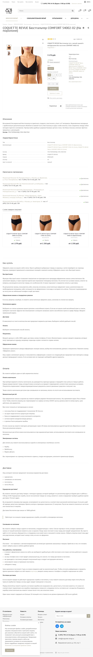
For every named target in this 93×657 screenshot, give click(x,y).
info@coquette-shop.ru (66, 638)
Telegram (62, 626)
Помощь (41, 611)
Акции (22, 614)
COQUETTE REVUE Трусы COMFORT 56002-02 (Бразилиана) (76, 64)
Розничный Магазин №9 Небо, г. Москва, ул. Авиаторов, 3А (23, 201)
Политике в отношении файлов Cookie (18, 645)
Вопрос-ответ (42, 614)
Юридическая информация (7, 615)
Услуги (40, 617)
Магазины (6, 619)
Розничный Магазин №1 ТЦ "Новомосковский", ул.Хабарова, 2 (24, 184)
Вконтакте (57, 626)
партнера (34, 571)
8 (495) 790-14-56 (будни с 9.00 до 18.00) (56, 3)
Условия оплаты (25, 617)
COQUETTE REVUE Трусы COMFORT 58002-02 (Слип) (77, 71)
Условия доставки (26, 619)
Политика (6, 621)
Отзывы (40, 622)
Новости (23, 611)
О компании (7, 611)
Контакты (41, 619)
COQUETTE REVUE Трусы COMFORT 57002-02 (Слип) (78, 68)
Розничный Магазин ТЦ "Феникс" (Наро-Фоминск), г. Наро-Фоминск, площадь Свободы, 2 (22, 196)
